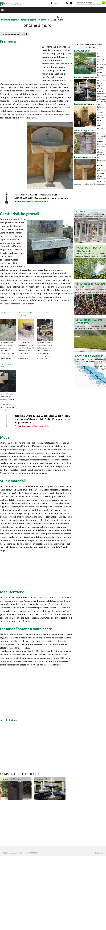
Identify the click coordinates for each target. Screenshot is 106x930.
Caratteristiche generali (19, 213)
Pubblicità (99, 853)
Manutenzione (12, 592)
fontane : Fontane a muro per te (26, 629)
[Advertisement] (28, 17)
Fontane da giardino (11, 779)
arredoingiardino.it (10, 19)
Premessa (8, 41)
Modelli (6, 437)
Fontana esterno (43, 779)
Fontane (42, 19)
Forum (54, 3)
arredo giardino (28, 19)
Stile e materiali (13, 481)
